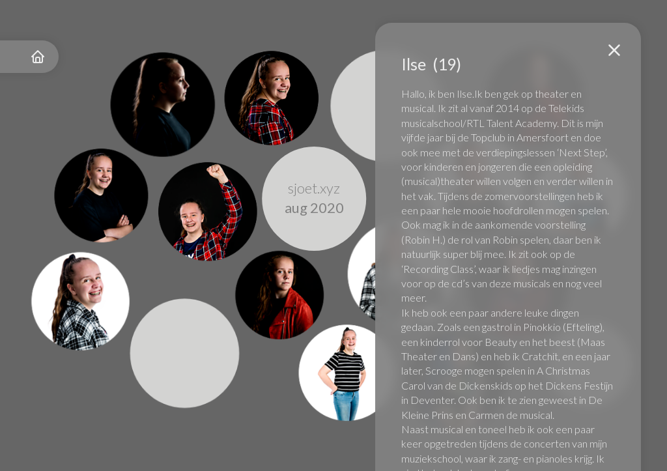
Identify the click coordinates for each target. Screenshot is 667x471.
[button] (614, 50)
